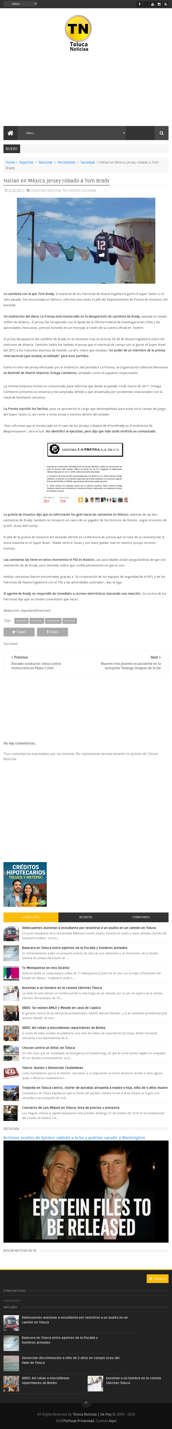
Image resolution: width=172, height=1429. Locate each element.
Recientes (85, 917)
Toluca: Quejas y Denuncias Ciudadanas (52, 1068)
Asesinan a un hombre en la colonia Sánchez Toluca (62, 988)
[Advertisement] (43, 89)
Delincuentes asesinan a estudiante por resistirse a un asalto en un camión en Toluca (89, 928)
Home (10, 162)
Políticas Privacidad (78, 1421)
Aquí (112, 1421)
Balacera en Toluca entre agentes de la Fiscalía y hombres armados (74, 948)
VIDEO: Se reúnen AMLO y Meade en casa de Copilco (61, 1008)
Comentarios (141, 917)
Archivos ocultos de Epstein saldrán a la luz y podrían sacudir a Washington (74, 1137)
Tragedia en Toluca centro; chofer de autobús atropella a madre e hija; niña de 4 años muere (95, 1088)
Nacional (45, 162)
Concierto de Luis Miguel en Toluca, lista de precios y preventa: (71, 1108)
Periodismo (67, 162)
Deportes (26, 162)
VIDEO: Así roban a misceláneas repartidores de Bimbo (64, 1028)
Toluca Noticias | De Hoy (92, 1414)
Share (52, 632)
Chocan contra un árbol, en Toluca (48, 1048)
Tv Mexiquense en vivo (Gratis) (45, 968)
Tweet (19, 632)
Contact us (157, 1278)
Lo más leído (31, 917)
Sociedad (88, 162)
